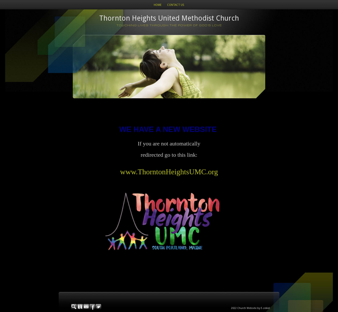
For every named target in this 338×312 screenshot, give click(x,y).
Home (157, 5)
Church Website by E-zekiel (253, 308)
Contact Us (175, 5)
